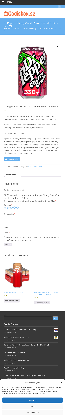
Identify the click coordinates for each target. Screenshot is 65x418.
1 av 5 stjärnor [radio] (5, 207)
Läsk (30, 166)
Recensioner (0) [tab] (12, 174)
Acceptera (33, 400)
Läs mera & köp (11, 159)
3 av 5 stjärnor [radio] (11, 207)
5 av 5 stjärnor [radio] (17, 207)
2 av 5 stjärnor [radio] (8, 207)
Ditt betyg (8, 205)
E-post (7, 233)
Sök (5, 315)
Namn (6, 227)
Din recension (9, 214)
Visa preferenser (32, 413)
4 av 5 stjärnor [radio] (14, 207)
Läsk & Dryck (37, 166)
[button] (61, 383)
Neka (32, 406)
